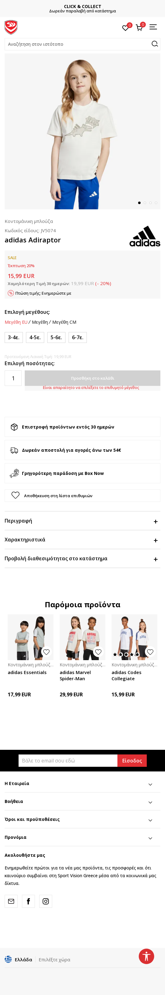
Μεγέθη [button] (40, 322)
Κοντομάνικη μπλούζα (29, 221)
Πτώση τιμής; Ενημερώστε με (43, 293)
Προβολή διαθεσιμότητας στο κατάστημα (81, 558)
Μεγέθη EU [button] (16, 322)
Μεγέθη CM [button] (64, 322)
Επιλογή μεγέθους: (27, 312)
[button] (82, 44)
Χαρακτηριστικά (81, 539)
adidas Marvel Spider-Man (75, 675)
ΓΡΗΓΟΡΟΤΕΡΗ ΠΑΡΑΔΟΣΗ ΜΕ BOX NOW (82, 6)
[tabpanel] (82, 131)
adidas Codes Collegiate (127, 675)
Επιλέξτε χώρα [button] (54, 959)
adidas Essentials (27, 672)
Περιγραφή (81, 520)
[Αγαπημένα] (125, 27)
